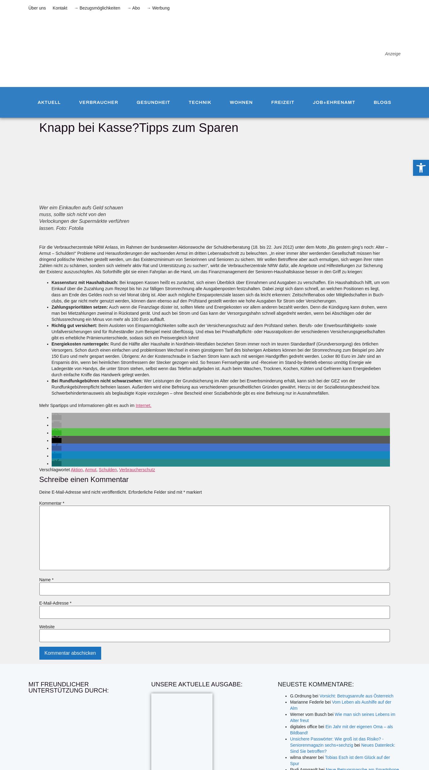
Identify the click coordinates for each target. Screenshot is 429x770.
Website (47, 627)
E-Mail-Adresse (55, 603)
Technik (200, 102)
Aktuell (49, 102)
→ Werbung (158, 8)
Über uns (37, 8)
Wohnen (241, 102)
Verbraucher (98, 102)
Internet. (143, 405)
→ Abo (133, 8)
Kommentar (52, 503)
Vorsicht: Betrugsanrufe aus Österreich (356, 695)
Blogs (382, 102)
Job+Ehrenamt (334, 102)
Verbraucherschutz (137, 469)
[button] (57, 417)
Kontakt (60, 8)
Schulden (108, 469)
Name (46, 580)
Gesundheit (153, 102)
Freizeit (282, 102)
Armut (90, 469)
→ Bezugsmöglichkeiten (97, 8)
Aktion (77, 469)
